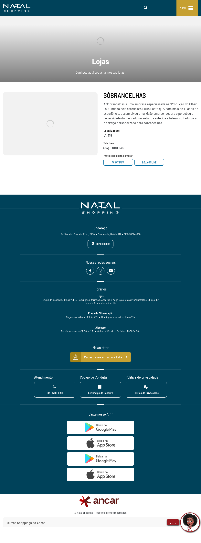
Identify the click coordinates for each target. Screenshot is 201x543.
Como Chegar (100, 243)
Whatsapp (118, 162)
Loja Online (149, 162)
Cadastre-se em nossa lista (100, 357)
